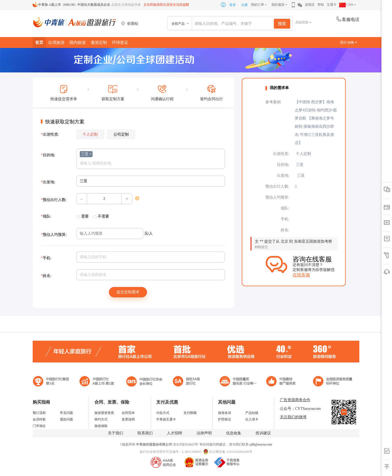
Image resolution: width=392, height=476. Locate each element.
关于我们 (115, 433)
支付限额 (190, 413)
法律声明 (204, 433)
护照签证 (224, 419)
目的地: (48, 155)
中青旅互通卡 (166, 419)
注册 (244, 5)
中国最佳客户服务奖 (238, 382)
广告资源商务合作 (295, 400)
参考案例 (273, 102)
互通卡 (331, 5)
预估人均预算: (54, 235)
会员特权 (39, 419)
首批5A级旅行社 (97, 382)
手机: (46, 258)
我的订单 (257, 5)
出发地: (48, 182)
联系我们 (145, 433)
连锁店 (310, 5)
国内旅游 (77, 42)
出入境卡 (251, 419)
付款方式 (162, 413)
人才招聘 (174, 433)
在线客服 (301, 275)
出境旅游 (56, 42)
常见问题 (66, 413)
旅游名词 (224, 413)
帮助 (320, 5)
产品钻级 (251, 413)
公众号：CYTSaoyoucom (300, 409)
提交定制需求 (128, 292)
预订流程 (39, 413)
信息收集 (233, 433)
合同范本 (128, 413)
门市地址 (39, 426)
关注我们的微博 (293, 417)
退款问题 (66, 419)
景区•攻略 (348, 42)
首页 (39, 42)
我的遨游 (277, 5)
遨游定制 (99, 42)
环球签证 (120, 42)
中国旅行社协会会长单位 (144, 382)
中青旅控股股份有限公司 (154, 444)
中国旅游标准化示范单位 (282, 382)
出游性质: (50, 134)
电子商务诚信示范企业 (189, 382)
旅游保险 (101, 426)
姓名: (46, 276)
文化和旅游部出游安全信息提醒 (166, 5)
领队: (46, 216)
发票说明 (128, 419)
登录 (232, 5)
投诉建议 (263, 433)
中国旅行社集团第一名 (52, 382)
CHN (346, 5)
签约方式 (101, 419)
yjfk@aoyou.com (260, 444)
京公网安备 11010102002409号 (230, 452)
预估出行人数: (54, 200)
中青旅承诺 (333, 382)
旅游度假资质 (104, 413)
